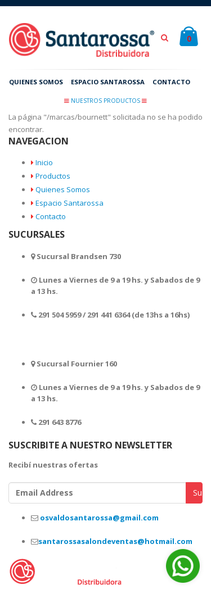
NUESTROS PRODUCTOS (105, 101)
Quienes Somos (62, 192)
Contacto (50, 219)
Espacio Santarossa (69, 205)
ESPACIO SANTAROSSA (112, 83)
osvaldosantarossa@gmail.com (99, 519)
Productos (52, 178)
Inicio (44, 165)
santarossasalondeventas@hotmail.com (115, 543)
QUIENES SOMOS (37, 83)
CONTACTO (178, 83)
